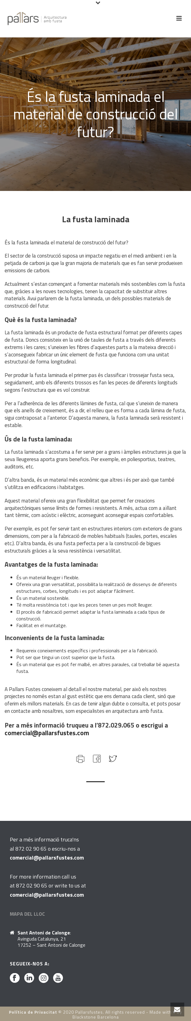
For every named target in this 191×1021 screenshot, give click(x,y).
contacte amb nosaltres (37, 711)
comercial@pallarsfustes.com (47, 733)
